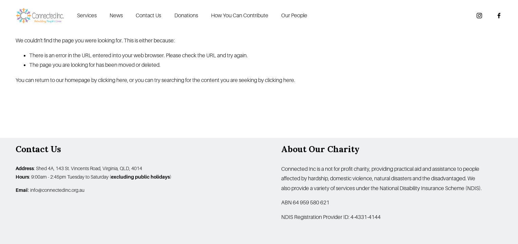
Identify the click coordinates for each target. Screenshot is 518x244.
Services (87, 16)
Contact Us (148, 16)
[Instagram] (479, 15)
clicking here (112, 80)
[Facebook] (499, 15)
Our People (294, 16)
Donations (186, 16)
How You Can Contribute (239, 16)
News (116, 16)
